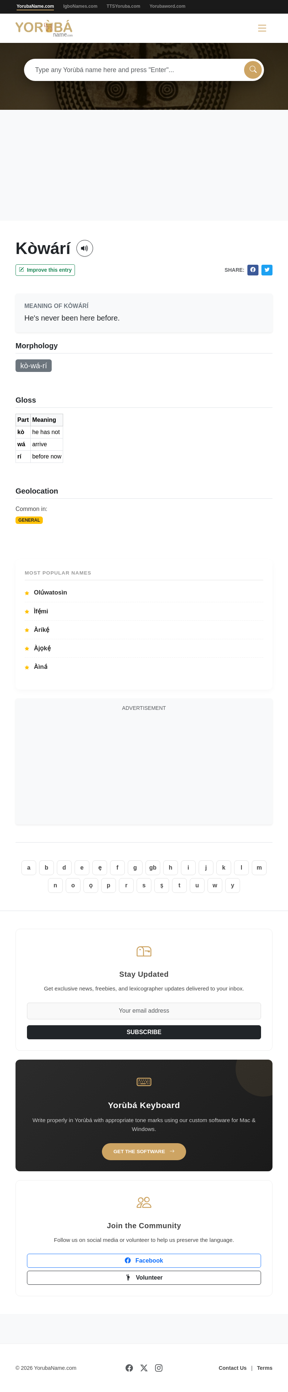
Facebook (144, 1260)
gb (153, 867)
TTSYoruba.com (123, 6)
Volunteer (143, 1277)
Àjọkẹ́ (38, 648)
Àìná (36, 666)
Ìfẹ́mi (36, 611)
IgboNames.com (80, 6)
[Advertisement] (144, 165)
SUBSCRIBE (144, 1032)
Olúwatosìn (46, 592)
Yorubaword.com (167, 6)
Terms (264, 1368)
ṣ (161, 885)
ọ (91, 885)
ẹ (100, 867)
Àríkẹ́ (37, 629)
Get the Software (144, 1151)
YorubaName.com (35, 6)
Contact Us (233, 1368)
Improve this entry (45, 270)
